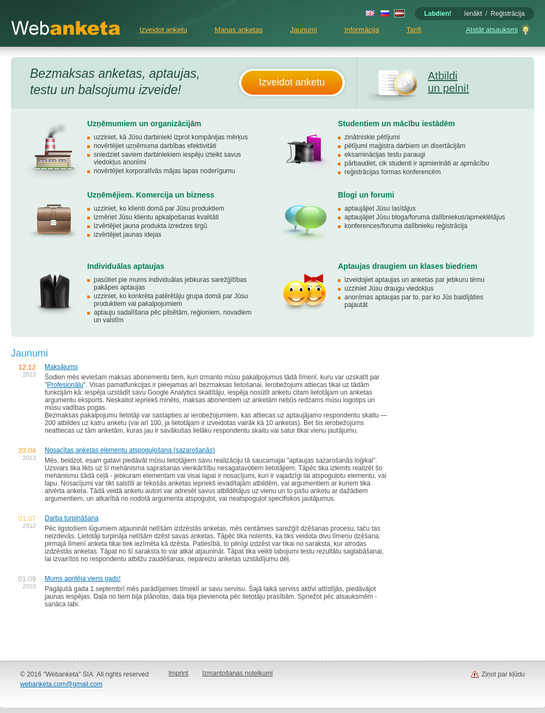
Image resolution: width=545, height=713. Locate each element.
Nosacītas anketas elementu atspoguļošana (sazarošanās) (130, 450)
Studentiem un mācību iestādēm (396, 123)
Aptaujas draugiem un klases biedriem (407, 266)
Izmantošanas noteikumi (237, 673)
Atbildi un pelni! (448, 82)
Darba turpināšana (72, 518)
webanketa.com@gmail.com (61, 684)
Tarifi (414, 30)
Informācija (361, 30)
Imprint (178, 673)
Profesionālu (65, 385)
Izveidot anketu (163, 30)
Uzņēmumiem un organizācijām (144, 123)
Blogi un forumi (366, 194)
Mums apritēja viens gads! (82, 578)
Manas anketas (239, 30)
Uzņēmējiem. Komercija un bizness (150, 194)
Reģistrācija (508, 13)
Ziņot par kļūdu (503, 674)
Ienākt (473, 13)
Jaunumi (303, 30)
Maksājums (61, 367)
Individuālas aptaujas (126, 266)
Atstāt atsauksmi (492, 30)
